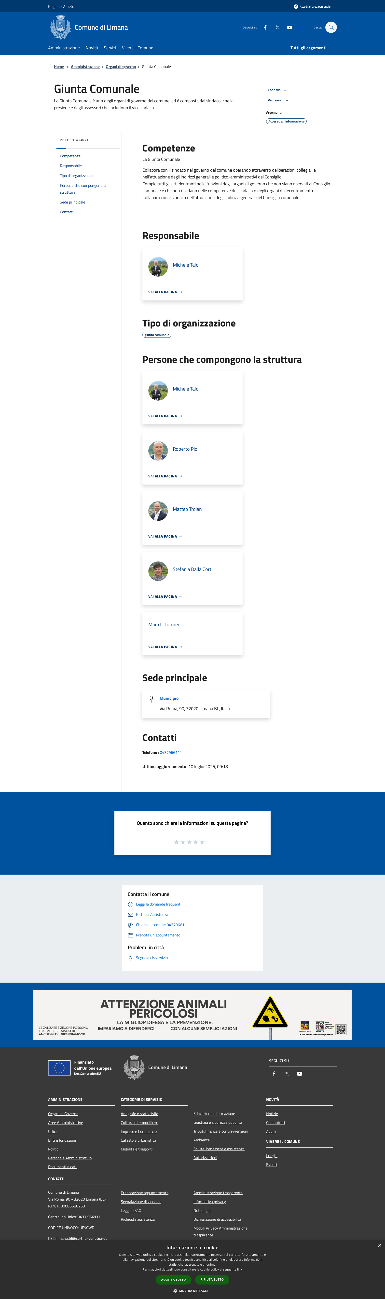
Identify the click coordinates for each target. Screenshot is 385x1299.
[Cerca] (331, 27)
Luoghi (271, 1156)
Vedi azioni (279, 100)
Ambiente (201, 1140)
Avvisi (271, 1131)
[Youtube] (287, 27)
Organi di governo (121, 66)
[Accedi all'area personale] (312, 6)
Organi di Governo (63, 1114)
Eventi (271, 1164)
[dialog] (192, 1269)
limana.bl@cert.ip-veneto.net (81, 1238)
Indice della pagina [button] (74, 140)
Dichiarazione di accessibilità (217, 1219)
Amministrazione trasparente (218, 1193)
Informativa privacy (209, 1201)
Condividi (278, 90)
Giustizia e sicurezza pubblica (217, 1122)
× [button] (379, 1245)
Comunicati (275, 1122)
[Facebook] (263, 27)
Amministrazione (85, 66)
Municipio (169, 698)
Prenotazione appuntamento (144, 1193)
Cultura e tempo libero (139, 1122)
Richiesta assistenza (138, 1219)
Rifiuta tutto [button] (212, 1279)
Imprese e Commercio (139, 1131)
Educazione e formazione (214, 1113)
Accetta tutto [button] (173, 1280)
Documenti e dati (62, 1167)
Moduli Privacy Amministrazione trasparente (220, 1231)
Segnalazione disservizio (141, 1201)
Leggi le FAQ (131, 1210)
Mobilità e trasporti (137, 1149)
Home (59, 66)
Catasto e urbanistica (138, 1140)
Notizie (272, 1114)
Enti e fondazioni (62, 1140)
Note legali (202, 1210)
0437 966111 (89, 1217)
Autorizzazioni (205, 1158)
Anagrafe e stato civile (139, 1114)
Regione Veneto (61, 6)
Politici (53, 1149)
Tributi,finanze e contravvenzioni (220, 1131)
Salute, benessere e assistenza (219, 1149)
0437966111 (171, 752)
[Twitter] (275, 27)
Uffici (52, 1131)
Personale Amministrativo (70, 1158)
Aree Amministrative (65, 1122)
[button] (192, 1290)
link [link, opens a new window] (239, 1269)
